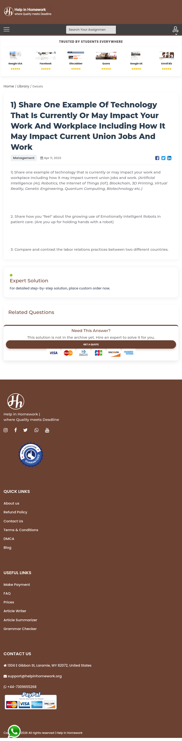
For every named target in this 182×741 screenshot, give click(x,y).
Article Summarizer (21, 622)
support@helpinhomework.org (35, 678)
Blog (8, 548)
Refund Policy (16, 512)
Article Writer (15, 613)
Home (9, 86)
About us (12, 503)
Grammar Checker (21, 631)
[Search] (91, 30)
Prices (9, 603)
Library (24, 86)
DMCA (9, 539)
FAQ (7, 594)
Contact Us (14, 522)
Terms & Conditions (21, 531)
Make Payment (17, 585)
